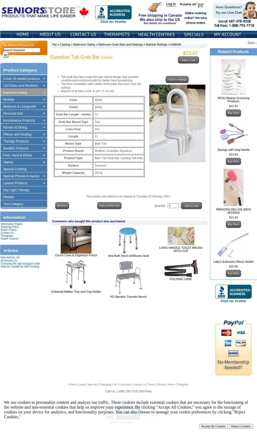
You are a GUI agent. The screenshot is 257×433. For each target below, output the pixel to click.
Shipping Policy (10, 226)
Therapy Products (24, 142)
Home (22, 34)
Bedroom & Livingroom (24, 107)
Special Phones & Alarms (24, 176)
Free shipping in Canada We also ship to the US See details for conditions (149, 13)
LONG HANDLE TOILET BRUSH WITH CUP (180, 249)
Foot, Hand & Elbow (24, 155)
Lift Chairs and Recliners (24, 86)
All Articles (7, 260)
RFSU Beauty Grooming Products (234, 99)
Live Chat (233, 13)
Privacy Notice (166, 384)
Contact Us (83, 34)
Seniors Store (45, 13)
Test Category (16, 204)
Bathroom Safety (24, 93)
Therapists (117, 34)
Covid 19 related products (24, 79)
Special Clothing (17, 169)
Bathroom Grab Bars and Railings (121, 44)
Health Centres (10, 238)
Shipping (183, 384)
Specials (194, 34)
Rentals (11, 197)
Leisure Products (24, 183)
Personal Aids (24, 114)
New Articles (8, 257)
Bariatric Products (24, 148)
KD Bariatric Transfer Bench (128, 296)
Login (171, 4)
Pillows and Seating (24, 135)
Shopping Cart (193, 4)
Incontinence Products (24, 121)
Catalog (65, 44)
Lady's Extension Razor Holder (233, 261)
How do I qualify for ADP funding (20, 266)
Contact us (139, 384)
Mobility (24, 100)
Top (54, 44)
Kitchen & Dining (24, 128)
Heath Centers (157, 34)
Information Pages (11, 224)
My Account (227, 34)
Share (251, 43)
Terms (151, 384)
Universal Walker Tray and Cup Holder (76, 291)
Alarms (24, 162)
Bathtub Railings (156, 44)
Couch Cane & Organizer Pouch (76, 255)
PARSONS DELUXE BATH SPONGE (233, 211)
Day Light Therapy (19, 190)
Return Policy (9, 229)
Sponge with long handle (233, 149)
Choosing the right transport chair (20, 263)
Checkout (125, 384)
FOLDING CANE (181, 279)
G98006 (176, 44)
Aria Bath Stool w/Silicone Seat (128, 255)
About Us (50, 34)
